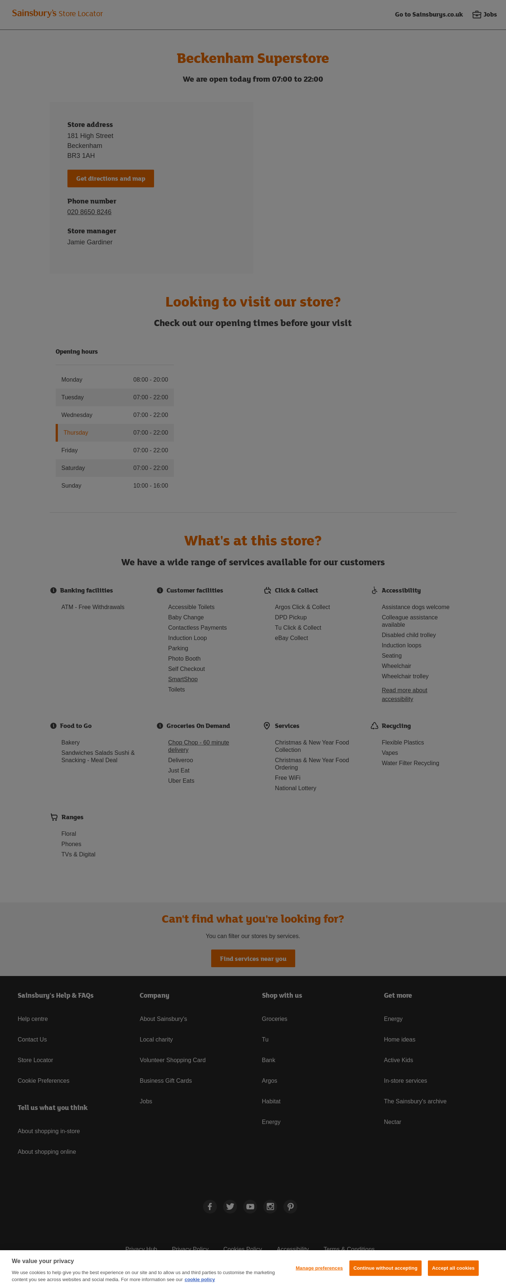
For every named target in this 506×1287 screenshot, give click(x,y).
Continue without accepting (385, 1268)
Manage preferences (319, 1268)
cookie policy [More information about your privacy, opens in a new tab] (200, 1279)
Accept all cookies (453, 1268)
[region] (253, 1268)
